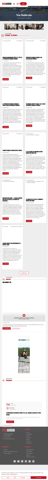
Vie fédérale (20, 40)
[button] (24, 2)
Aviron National (6, 181)
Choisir (8, 477)
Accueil (18, 18)
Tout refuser (22, 477)
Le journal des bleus (30, 134)
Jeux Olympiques (38, 181)
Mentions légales (13, 474)
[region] (24, 475)
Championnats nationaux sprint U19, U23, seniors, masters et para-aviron (23, 414)
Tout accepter (38, 477)
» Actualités (22, 18)
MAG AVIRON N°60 (6, 282)
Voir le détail (10, 421)
